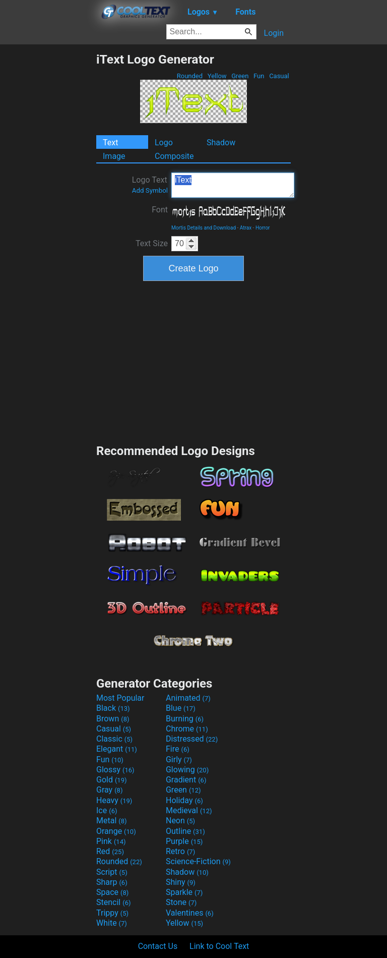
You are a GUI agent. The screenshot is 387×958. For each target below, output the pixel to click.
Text (110, 142)
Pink (111, 841)
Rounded (190, 76)
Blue (181, 708)
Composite (174, 156)
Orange (116, 831)
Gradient (186, 779)
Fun (259, 76)
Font (160, 209)
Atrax (245, 228)
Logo (164, 142)
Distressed (192, 739)
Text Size (152, 243)
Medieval (189, 810)
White (111, 923)
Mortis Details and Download (203, 228)
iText (232, 185)
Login (274, 33)
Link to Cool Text (219, 946)
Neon (180, 820)
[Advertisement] (48, 203)
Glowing (187, 769)
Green (240, 76)
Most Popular (120, 698)
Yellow (217, 76)
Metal (111, 820)
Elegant (116, 749)
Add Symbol (150, 190)
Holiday (184, 800)
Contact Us (158, 946)
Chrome (187, 729)
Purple (184, 841)
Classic (114, 739)
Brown (112, 718)
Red (110, 851)
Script (111, 872)
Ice (106, 810)
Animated (188, 698)
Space (112, 892)
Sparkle (184, 892)
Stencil (113, 902)
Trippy (112, 913)
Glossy (115, 769)
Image (114, 156)
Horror (262, 228)
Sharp (111, 882)
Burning (185, 718)
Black (113, 708)
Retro (180, 851)
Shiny (181, 882)
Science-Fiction (198, 861)
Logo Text (150, 184)
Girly (179, 759)
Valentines (190, 913)
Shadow (221, 142)
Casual (279, 76)
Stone (181, 902)
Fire (177, 749)
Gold (111, 779)
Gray (109, 790)
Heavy (114, 800)
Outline (185, 831)
